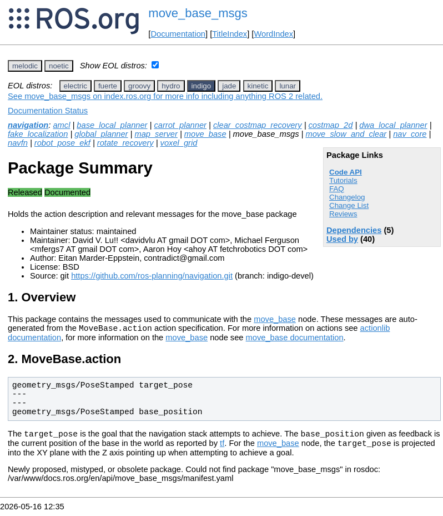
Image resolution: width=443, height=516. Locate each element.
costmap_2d (331, 125)
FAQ (336, 189)
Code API (345, 172)
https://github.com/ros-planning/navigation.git (152, 275)
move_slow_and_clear (345, 134)
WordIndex (273, 33)
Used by (342, 239)
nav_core (409, 134)
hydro (171, 86)
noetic (59, 66)
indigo (202, 86)
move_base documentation (295, 339)
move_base (205, 134)
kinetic (258, 86)
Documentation (177, 33)
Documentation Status (48, 110)
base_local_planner (112, 125)
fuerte (107, 86)
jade (229, 86)
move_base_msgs (198, 13)
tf (222, 448)
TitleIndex (229, 33)
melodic (25, 66)
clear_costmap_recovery (257, 125)
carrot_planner (180, 125)
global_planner (101, 134)
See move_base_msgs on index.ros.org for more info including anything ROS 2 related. (165, 96)
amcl (61, 125)
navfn (18, 142)
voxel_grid (179, 142)
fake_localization (38, 134)
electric (75, 86)
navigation (28, 125)
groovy (139, 86)
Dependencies (353, 230)
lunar (287, 86)
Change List (349, 205)
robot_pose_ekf (62, 142)
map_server (155, 134)
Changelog (347, 197)
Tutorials (343, 180)
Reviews (343, 214)
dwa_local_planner (393, 125)
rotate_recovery (125, 142)
